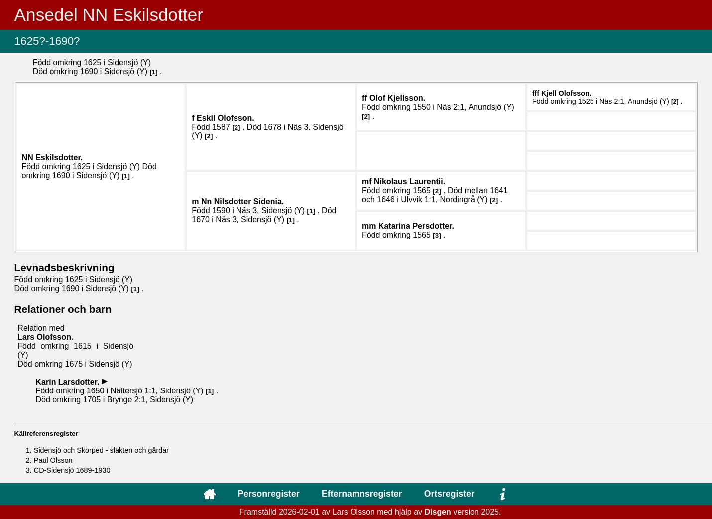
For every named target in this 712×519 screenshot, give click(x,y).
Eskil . (225, 118)
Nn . (242, 201)
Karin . (69, 382)
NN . (52, 157)
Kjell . (566, 93)
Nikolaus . (409, 181)
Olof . (397, 98)
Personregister (268, 494)
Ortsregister (449, 494)
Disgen (438, 512)
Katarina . (416, 226)
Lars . (45, 337)
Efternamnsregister (362, 494)
